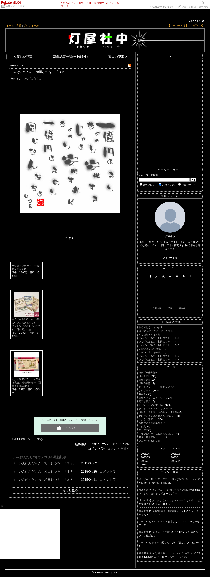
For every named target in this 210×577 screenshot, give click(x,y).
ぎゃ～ (156, 542)
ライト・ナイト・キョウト (153, 408)
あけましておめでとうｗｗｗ (168, 500)
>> (162, 6)
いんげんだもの (32, 78)
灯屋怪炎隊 (145, 383)
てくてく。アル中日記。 (152, 405)
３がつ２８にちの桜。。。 (153, 352)
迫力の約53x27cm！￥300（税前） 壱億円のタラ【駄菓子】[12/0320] (26, 383)
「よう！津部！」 (148, 419)
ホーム (10, 25)
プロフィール (31, 25)
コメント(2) (108, 471)
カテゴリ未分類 (147, 372)
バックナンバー (170, 448)
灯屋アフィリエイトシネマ (153, 397)
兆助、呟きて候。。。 (151, 437)
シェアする (35, 439)
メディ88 (144, 521)
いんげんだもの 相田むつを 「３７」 (47, 471)
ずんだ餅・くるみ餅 (149, 334)
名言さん (143, 394)
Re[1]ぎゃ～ (158, 521)
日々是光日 (145, 376)
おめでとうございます (151, 327)
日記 (18, 25)
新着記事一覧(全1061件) (70, 56)
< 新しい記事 (23, 56)
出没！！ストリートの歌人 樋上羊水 (159, 412)
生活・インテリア (15, 6)
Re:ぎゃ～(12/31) (161, 532)
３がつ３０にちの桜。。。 (153, 348)
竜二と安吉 (145, 401)
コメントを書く (118, 448)
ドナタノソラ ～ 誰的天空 (154, 387)
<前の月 (157, 307)
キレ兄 (142, 426)
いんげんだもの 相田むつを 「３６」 (47, 479)
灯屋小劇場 (145, 379)
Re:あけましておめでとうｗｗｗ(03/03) (173, 489)
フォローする (170, 257)
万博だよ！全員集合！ (151, 423)
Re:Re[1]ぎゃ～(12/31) (164, 511)
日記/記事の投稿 (170, 322)
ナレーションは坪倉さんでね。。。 (158, 415)
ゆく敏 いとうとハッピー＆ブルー (157, 331)
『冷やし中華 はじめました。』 (157, 433)
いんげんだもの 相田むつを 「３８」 (47, 463)
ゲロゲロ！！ (146, 390)
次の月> (182, 307)
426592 (194, 21)
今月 (170, 307)
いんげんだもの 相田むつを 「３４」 (160, 359)
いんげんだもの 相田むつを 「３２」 (39, 72)
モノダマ (143, 430)
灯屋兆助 (143, 489)
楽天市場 (203, 6)
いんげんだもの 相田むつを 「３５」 (160, 356)
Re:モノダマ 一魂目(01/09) (169, 479)
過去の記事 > (117, 56)
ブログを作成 (189, 6)
